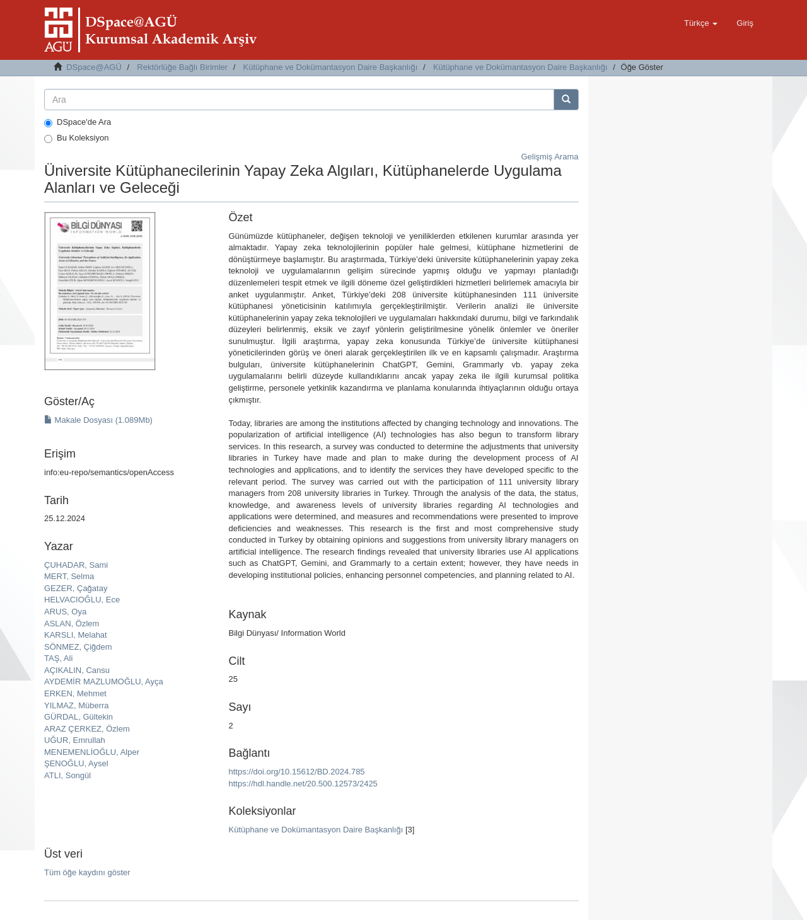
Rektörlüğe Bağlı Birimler (182, 67)
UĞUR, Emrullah (74, 740)
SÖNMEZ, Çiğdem (78, 647)
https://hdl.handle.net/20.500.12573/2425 (302, 783)
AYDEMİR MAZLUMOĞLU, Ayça (103, 681)
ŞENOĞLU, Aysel (76, 763)
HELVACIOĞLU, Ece (82, 599)
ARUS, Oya (65, 611)
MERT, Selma (69, 576)
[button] (701, 23)
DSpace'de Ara (77, 122)
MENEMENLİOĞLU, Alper (91, 752)
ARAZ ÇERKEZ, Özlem (87, 728)
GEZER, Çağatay (75, 588)
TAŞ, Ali (58, 658)
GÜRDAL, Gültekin (78, 717)
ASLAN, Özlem (71, 623)
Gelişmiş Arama (549, 156)
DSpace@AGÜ (94, 67)
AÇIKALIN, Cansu (77, 670)
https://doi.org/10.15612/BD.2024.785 (296, 771)
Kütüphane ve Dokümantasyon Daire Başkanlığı (330, 67)
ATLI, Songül (67, 775)
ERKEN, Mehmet (75, 693)
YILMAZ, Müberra (76, 705)
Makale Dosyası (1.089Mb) (98, 420)
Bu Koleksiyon (76, 138)
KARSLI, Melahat (75, 635)
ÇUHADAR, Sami (76, 565)
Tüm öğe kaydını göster (87, 872)
